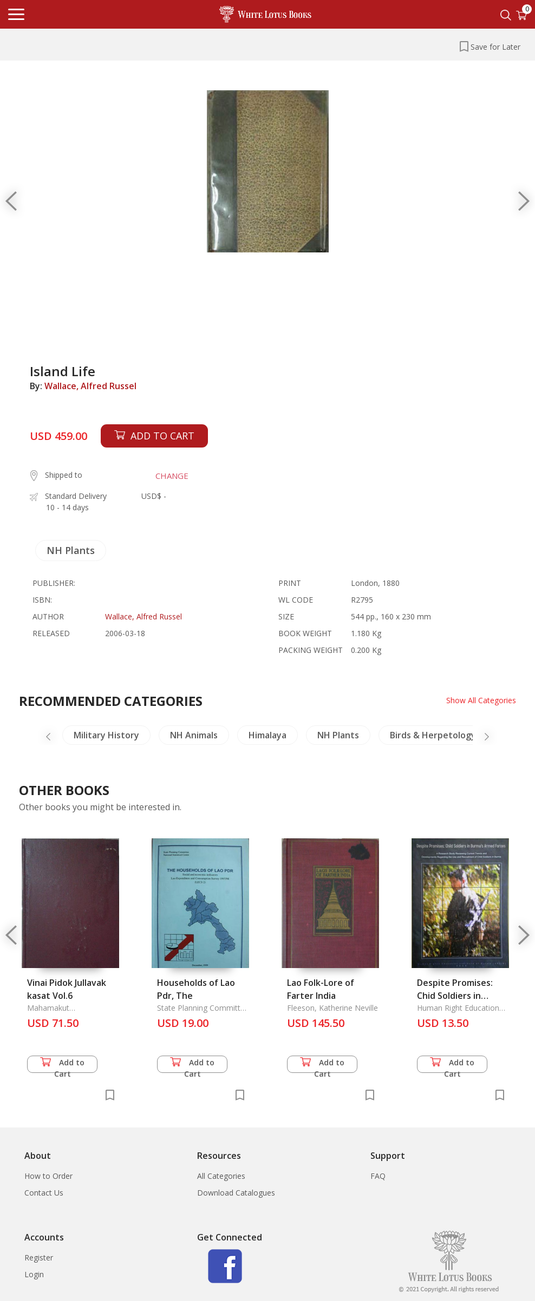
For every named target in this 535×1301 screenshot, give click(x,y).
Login (34, 1274)
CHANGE (171, 475)
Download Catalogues (236, 1192)
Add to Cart (62, 1065)
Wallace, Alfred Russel (90, 386)
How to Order (48, 1176)
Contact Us (43, 1192)
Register (38, 1257)
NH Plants (71, 550)
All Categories (221, 1176)
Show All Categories (481, 700)
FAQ (378, 1176)
